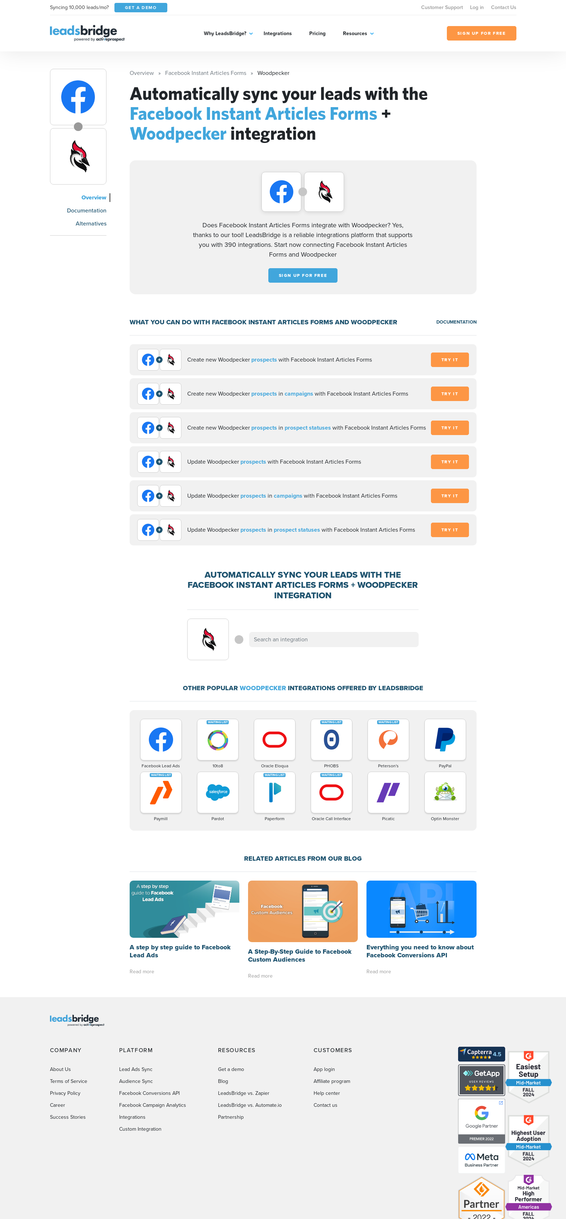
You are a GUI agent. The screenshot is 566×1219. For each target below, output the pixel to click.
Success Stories (68, 1055)
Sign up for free (303, 275)
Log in (477, 7)
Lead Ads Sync (135, 1007)
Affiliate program (332, 1019)
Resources (355, 33)
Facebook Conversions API (149, 1031)
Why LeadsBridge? (225, 33)
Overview (93, 197)
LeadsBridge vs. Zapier (243, 1031)
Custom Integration (140, 1067)
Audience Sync (136, 1019)
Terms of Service (68, 1019)
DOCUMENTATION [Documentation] (456, 322)
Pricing (317, 33)
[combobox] (334, 639)
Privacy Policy (65, 1031)
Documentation (86, 210)
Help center (327, 1031)
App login (324, 1007)
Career (57, 1043)
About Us (60, 1007)
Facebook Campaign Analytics (152, 1043)
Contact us (325, 1043)
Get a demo (231, 1007)
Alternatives (91, 223)
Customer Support (442, 7)
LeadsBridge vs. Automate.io (250, 1043)
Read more (142, 914)
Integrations (278, 33)
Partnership (231, 1055)
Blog (223, 1019)
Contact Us (503, 7)
